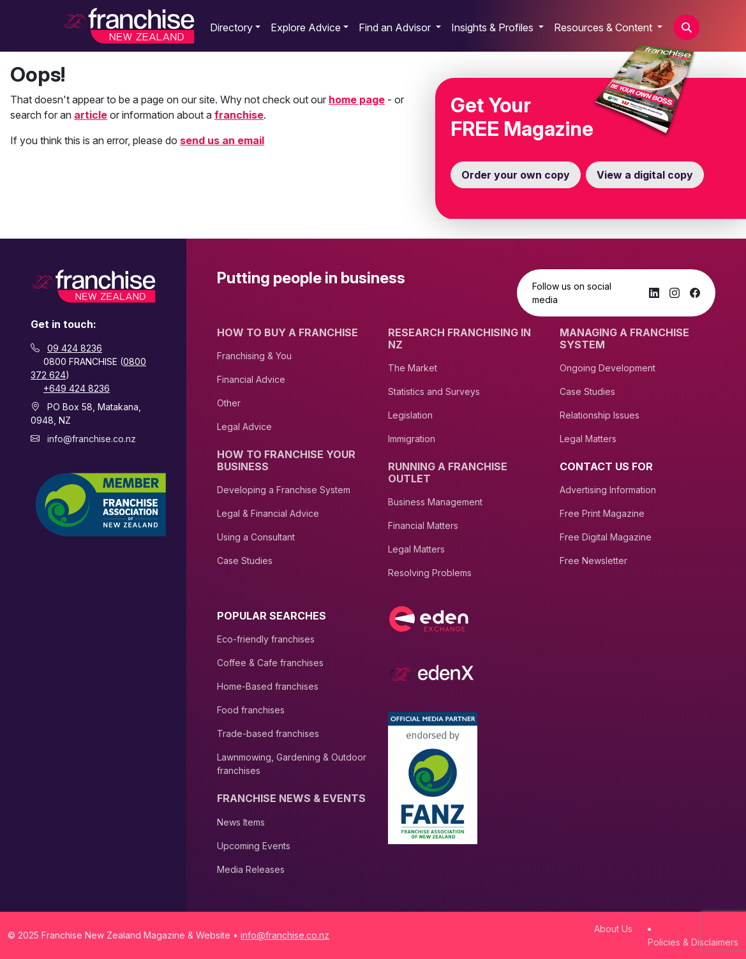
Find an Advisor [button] (396, 27)
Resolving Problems (430, 572)
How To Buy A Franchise (287, 333)
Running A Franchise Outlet (447, 473)
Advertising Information (608, 489)
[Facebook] (695, 293)
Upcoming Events (253, 845)
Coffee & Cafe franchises (270, 662)
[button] (686, 27)
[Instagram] (674, 293)
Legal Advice (244, 426)
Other (229, 403)
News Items (241, 822)
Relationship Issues (599, 415)
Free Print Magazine (602, 513)
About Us (613, 928)
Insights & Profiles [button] (493, 27)
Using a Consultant (256, 537)
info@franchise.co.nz (91, 438)
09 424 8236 (74, 348)
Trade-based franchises (268, 733)
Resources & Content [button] (604, 27)
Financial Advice (251, 379)
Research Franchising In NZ (459, 339)
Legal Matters (416, 549)
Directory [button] (231, 27)
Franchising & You (254, 355)
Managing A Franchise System (624, 339)
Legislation (410, 415)
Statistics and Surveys (434, 391)
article (90, 114)
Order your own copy (515, 174)
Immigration (411, 438)
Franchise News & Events (291, 798)
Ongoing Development (607, 367)
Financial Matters (423, 525)
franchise (239, 114)
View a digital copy (645, 174)
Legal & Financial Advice (268, 513)
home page (357, 99)
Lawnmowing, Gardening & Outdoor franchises (291, 764)
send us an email (222, 140)
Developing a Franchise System (283, 489)
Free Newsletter (593, 560)
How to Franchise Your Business (286, 461)
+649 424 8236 (76, 388)
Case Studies (244, 560)
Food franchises (251, 709)
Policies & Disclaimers (693, 942)
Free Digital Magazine (606, 537)
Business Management (435, 501)
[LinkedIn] (654, 293)
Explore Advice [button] (306, 27)
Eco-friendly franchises (266, 639)
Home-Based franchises (267, 686)
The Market (412, 367)
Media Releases (251, 869)
